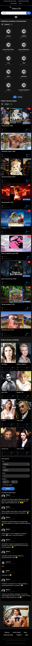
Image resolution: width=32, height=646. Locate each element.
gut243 (8, 570)
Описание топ (6, 575)
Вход (20, 3)
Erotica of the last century (10, 1)
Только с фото (8, 485)
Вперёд (20, 97)
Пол (3, 461)
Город (3, 473)
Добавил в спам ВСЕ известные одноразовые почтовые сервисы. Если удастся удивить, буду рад (16, 523)
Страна (4, 467)
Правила (19, 635)
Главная (6, 632)
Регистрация (13, 3)
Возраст (4, 479)
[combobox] (16, 464)
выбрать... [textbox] (6, 464)
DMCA (26, 635)
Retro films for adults (24, 1)
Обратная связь (8, 635)
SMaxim (8, 495)
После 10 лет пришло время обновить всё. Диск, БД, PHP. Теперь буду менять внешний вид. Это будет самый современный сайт (15, 501)
